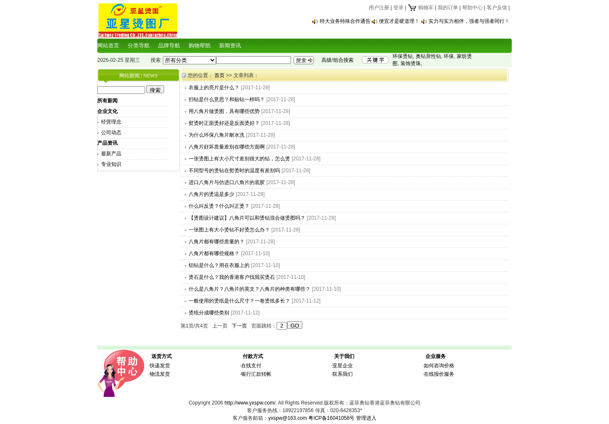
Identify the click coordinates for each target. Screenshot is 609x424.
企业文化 (107, 111)
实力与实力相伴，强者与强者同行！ (469, 21)
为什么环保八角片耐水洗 (216, 135)
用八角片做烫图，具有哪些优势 (224, 111)
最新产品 (111, 154)
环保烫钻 (402, 56)
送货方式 (161, 356)
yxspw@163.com (287, 418)
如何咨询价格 (439, 366)
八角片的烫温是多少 (211, 194)
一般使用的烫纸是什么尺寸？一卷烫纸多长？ (239, 301)
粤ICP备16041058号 (331, 418)
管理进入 (366, 418)
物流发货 (160, 374)
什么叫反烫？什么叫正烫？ (219, 206)
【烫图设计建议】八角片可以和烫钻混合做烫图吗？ (247, 218)
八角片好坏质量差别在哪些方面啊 (227, 147)
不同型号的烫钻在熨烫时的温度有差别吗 (234, 170)
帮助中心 (472, 8)
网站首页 (108, 45)
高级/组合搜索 (337, 60)
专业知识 (111, 164)
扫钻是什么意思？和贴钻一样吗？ (227, 99)
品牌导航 (169, 45)
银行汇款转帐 (256, 374)
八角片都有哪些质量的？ (216, 242)
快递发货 (160, 366)
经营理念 (111, 122)
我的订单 (448, 8)
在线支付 (251, 366)
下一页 (239, 326)
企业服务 (435, 356)
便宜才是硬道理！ (399, 21)
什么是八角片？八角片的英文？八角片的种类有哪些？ (249, 289)
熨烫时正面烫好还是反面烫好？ (224, 123)
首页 (219, 75)
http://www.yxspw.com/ (250, 403)
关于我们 (344, 356)
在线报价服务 (439, 374)
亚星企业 (342, 366)
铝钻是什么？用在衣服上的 (219, 265)
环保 (449, 56)
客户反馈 (497, 8)
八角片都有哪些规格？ (214, 253)
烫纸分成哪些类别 (209, 313)
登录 (398, 8)
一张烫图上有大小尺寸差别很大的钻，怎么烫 (239, 159)
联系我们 (342, 374)
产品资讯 (107, 143)
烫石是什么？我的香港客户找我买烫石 (232, 277)
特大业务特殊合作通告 (345, 21)
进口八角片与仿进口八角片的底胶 (227, 182)
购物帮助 (200, 45)
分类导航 (139, 45)
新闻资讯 (230, 45)
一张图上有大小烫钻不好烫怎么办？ (229, 230)
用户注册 (379, 8)
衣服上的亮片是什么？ (214, 88)
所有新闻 (107, 101)
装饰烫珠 (411, 63)
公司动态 (111, 132)
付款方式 (253, 356)
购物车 (420, 8)
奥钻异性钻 (428, 56)
